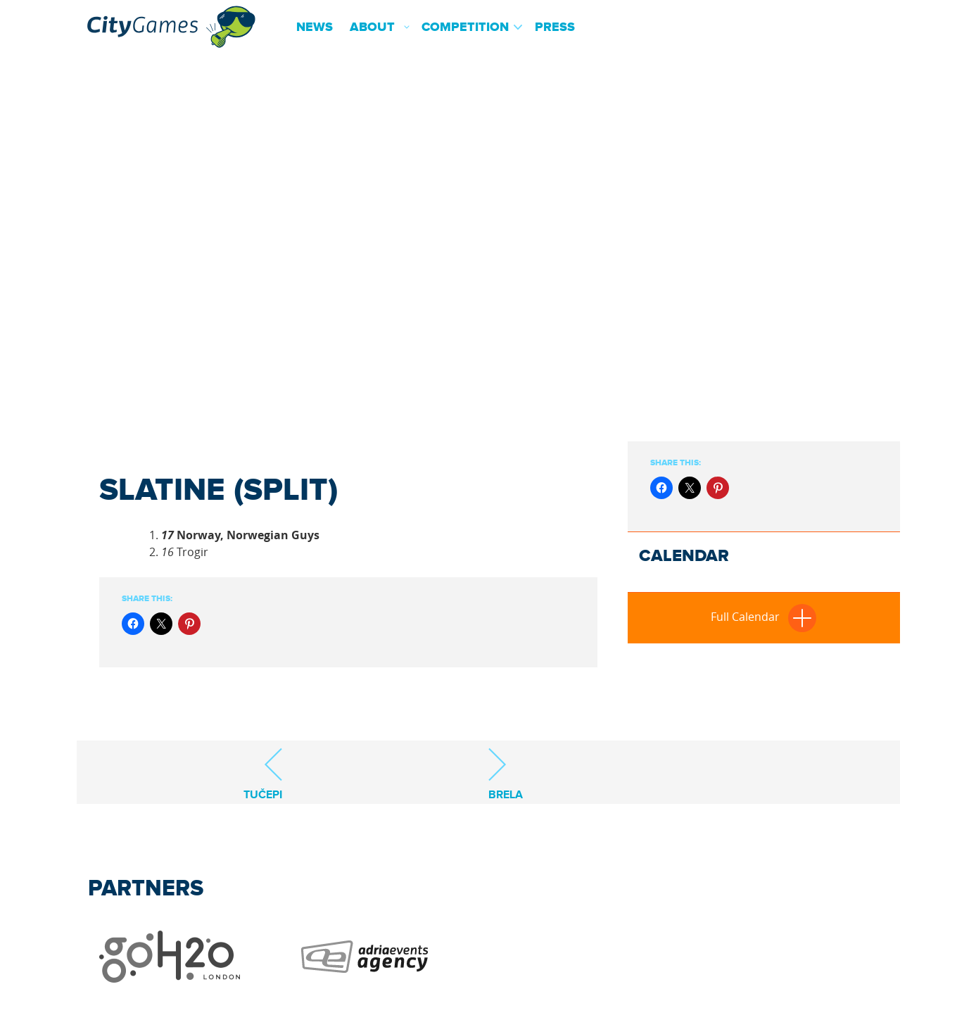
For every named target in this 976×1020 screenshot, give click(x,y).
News (314, 27)
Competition (465, 27)
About (372, 27)
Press (555, 27)
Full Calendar (763, 616)
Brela (505, 774)
